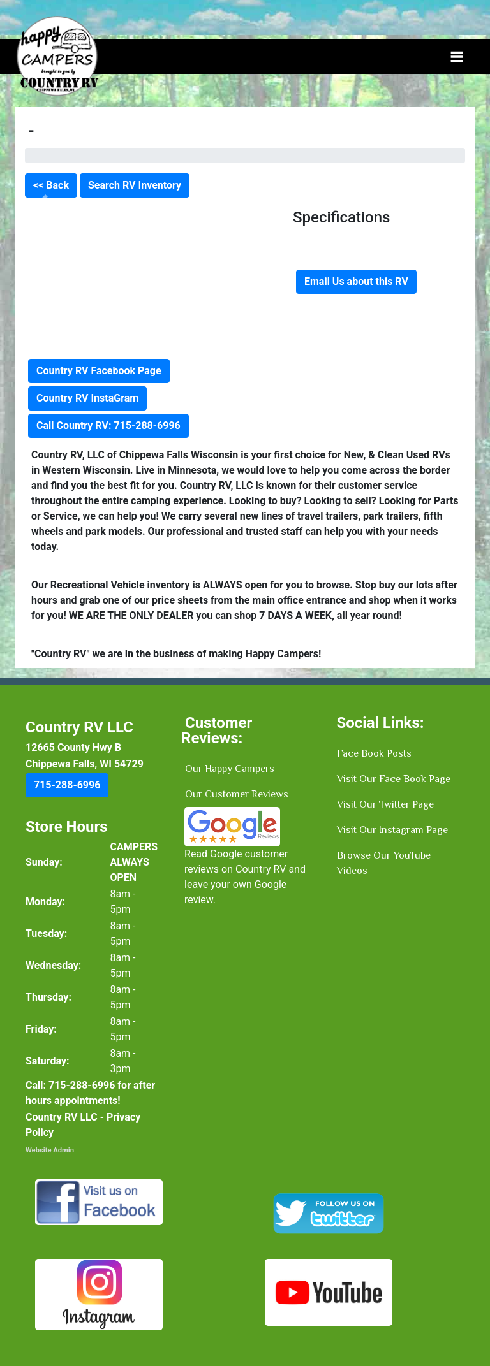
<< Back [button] (51, 185)
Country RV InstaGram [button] (87, 398)
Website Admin (50, 1150)
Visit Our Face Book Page (393, 779)
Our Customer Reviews (236, 794)
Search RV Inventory (134, 185)
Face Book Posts (374, 753)
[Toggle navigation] (457, 56)
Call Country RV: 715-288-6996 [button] (108, 425)
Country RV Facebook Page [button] (98, 371)
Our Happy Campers (229, 768)
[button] (67, 785)
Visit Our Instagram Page (392, 830)
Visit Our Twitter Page (385, 804)
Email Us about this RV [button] (356, 281)
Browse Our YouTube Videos (384, 863)
